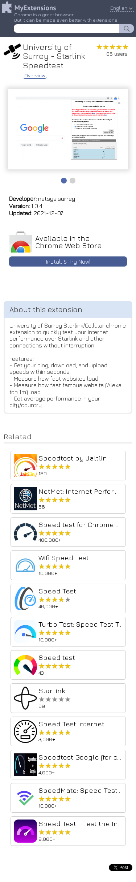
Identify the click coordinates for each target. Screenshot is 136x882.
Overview (34, 75)
